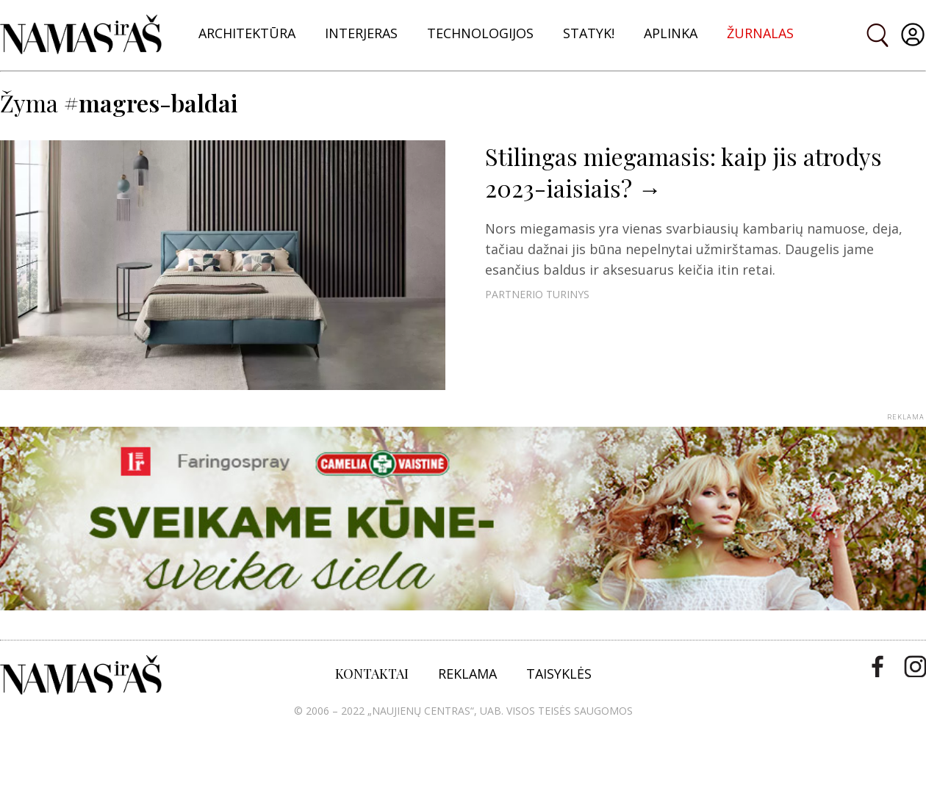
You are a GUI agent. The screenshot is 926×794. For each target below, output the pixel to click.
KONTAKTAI (372, 673)
